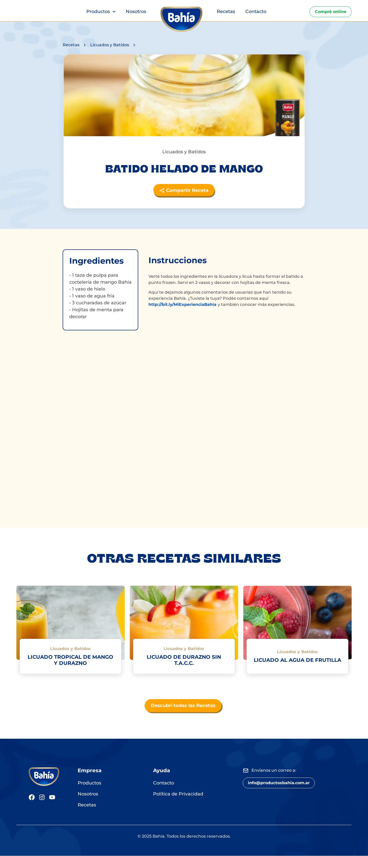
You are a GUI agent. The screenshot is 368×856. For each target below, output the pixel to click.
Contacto (255, 11)
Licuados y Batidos (109, 44)
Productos (101, 11)
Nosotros (136, 11)
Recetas (226, 11)
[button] (279, 783)
